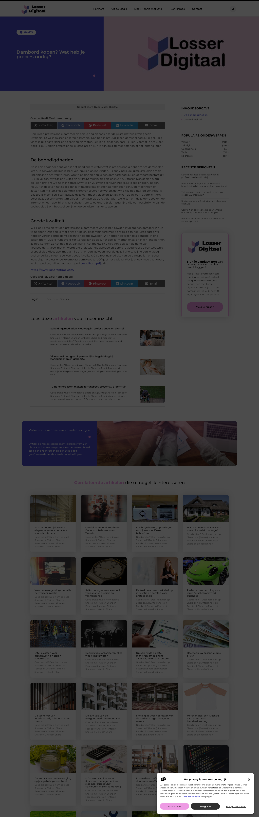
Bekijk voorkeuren (236, 806)
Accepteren (174, 806)
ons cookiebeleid (192, 796)
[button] (249, 779)
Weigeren (205, 806)
